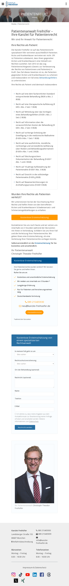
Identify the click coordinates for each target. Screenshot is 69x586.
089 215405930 (35, 301)
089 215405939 (44, 534)
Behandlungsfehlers (48, 77)
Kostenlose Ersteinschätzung (34, 217)
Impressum (28, 567)
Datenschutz (34, 421)
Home (13, 24)
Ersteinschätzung (42, 243)
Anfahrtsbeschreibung (22, 541)
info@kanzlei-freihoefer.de (42, 541)
